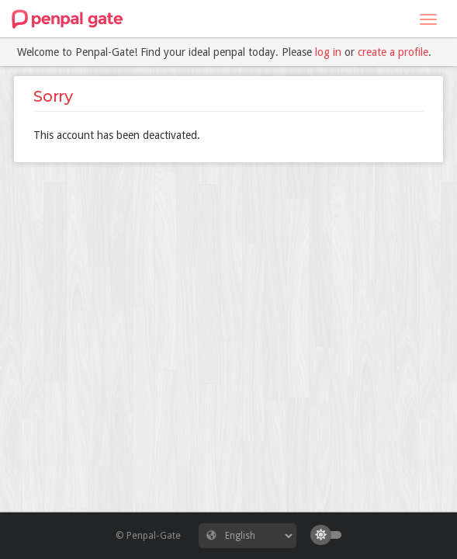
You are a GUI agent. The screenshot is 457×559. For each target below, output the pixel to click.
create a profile (393, 52)
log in (328, 52)
